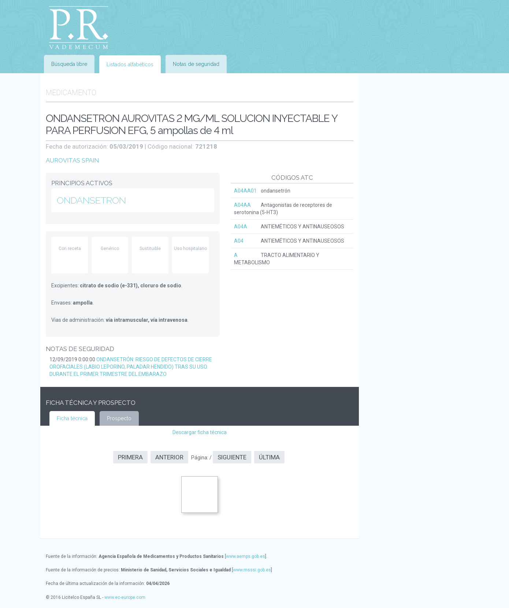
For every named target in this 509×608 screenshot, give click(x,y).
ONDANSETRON (91, 200)
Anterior (169, 457)
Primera (130, 457)
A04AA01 (245, 191)
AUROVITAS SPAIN (72, 160)
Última (269, 457)
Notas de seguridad (196, 64)
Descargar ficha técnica (199, 432)
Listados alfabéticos (130, 64)
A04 (239, 241)
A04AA (242, 205)
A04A (240, 227)
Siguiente (232, 457)
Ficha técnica (72, 418)
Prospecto (119, 418)
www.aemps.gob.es (245, 556)
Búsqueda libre (69, 64)
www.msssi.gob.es (252, 569)
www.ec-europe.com (124, 597)
